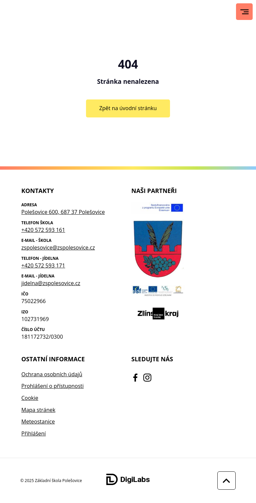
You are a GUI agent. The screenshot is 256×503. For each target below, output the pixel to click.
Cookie (29, 398)
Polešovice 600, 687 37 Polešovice (63, 212)
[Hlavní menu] (244, 11)
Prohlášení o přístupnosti (52, 386)
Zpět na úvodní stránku (128, 108)
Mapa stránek (38, 410)
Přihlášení (33, 433)
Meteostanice (38, 421)
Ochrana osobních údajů (51, 374)
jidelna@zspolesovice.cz (50, 283)
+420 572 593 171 (43, 265)
